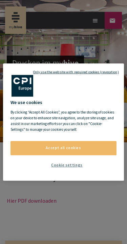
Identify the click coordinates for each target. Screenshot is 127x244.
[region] (63, 122)
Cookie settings (67, 165)
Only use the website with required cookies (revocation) (76, 72)
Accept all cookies (63, 147)
